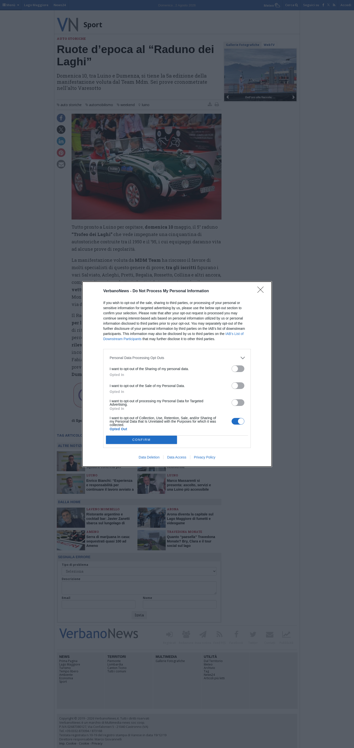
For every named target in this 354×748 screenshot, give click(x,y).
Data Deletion (149, 457)
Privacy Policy (204, 457)
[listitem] (177, 357)
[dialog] (177, 374)
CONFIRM (141, 440)
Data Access (176, 457)
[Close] (262, 291)
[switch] (238, 368)
